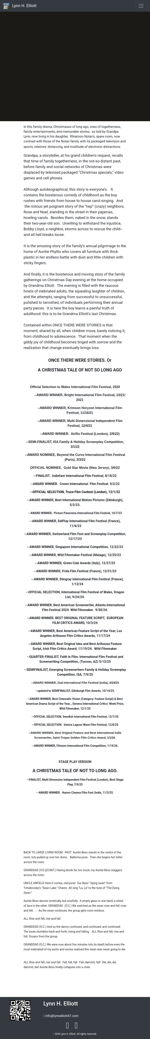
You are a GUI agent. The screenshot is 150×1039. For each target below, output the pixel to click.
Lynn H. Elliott (19, 6)
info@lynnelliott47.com (61, 1016)
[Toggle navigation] (141, 6)
